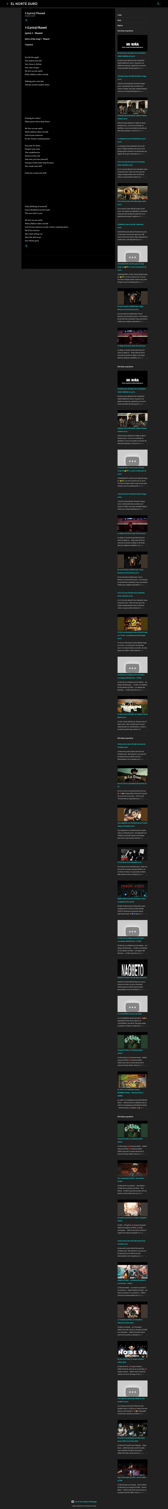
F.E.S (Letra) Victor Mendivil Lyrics (130, 862)
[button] (26, 20)
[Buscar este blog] (150, 3)
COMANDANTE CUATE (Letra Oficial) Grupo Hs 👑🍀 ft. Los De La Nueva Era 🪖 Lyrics (132, 267)
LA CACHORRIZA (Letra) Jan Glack (130, 1014)
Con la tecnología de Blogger (84, 1502)
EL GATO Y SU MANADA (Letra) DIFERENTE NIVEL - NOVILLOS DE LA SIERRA (130, 1093)
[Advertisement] (68, 101)
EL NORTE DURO (24, 4)
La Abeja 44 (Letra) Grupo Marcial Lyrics (132, 346)
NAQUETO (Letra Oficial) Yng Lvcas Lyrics (132, 977)
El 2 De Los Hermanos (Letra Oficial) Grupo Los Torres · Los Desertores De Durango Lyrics (133, 635)
